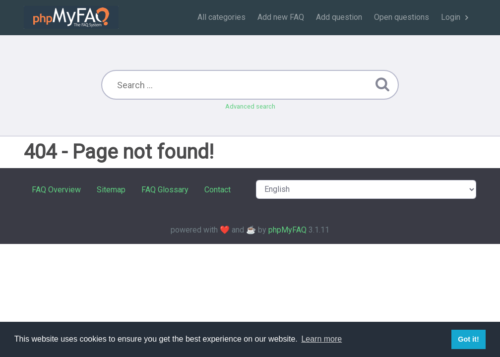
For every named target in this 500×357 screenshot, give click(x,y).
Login (450, 17)
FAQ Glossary (164, 189)
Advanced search (250, 106)
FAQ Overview (56, 189)
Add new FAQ (280, 17)
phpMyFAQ (287, 230)
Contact (217, 189)
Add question (339, 17)
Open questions (401, 17)
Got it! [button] (468, 339)
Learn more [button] (321, 339)
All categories (221, 17)
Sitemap (111, 189)
